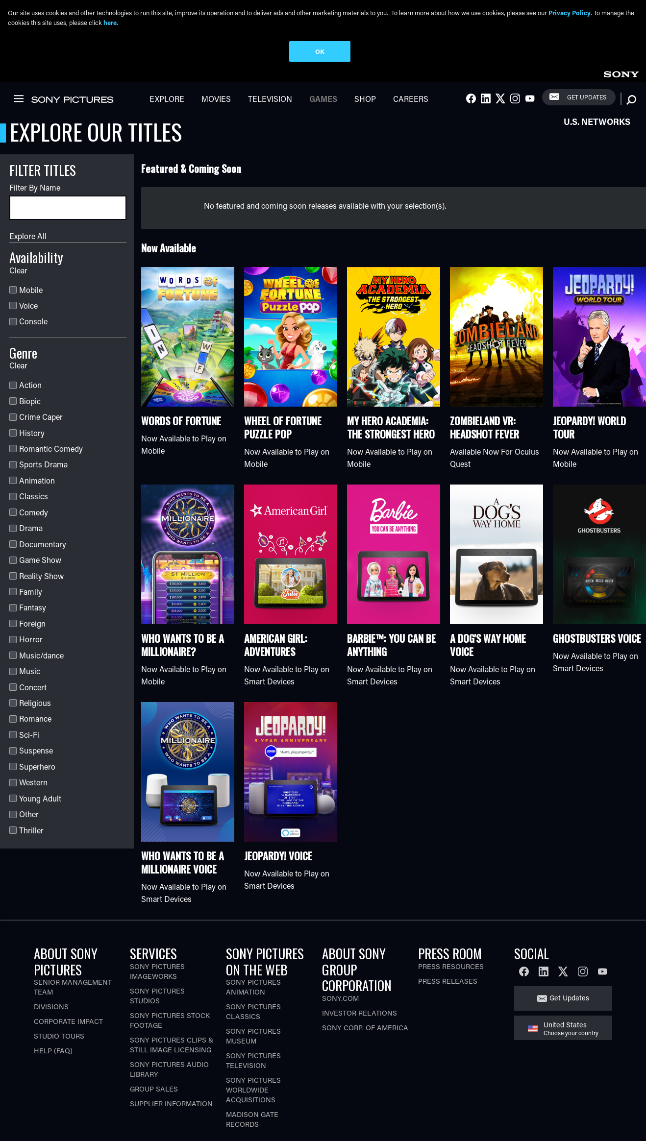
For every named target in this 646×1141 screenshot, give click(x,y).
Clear (18, 229)
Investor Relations (359, 971)
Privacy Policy (569, 12)
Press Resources (451, 925)
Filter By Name (34, 147)
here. (110, 22)
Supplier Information (171, 1062)
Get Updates (569, 957)
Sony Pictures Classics (253, 970)
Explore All (28, 195)
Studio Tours (59, 995)
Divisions (51, 966)
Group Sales (154, 1047)
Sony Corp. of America (365, 986)
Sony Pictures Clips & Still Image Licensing (172, 1003)
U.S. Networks (597, 81)
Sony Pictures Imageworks (157, 930)
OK (319, 51)
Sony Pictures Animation (253, 946)
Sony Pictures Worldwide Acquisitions (253, 1049)
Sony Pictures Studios (157, 954)
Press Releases (447, 940)
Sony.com (340, 957)
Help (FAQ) (53, 1010)
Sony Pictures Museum (253, 995)
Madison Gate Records (252, 1078)
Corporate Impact (68, 980)
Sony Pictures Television (253, 1019)
